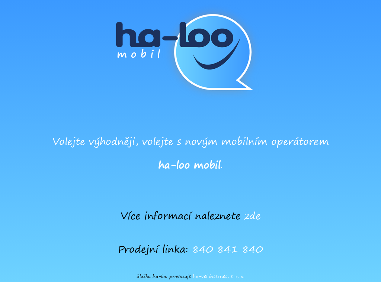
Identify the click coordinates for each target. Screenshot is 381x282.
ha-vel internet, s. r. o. (218, 276)
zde (252, 215)
